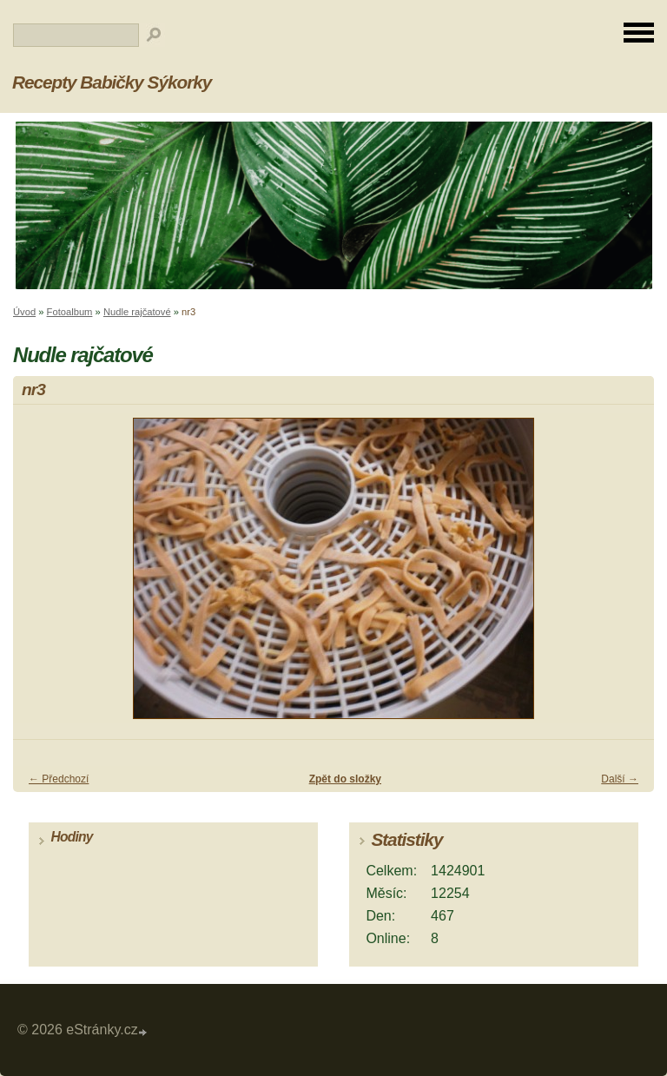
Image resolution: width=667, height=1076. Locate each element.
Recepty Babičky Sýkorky (111, 82)
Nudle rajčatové (137, 312)
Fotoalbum (70, 312)
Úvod (24, 312)
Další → (619, 779)
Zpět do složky (345, 779)
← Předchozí (59, 779)
